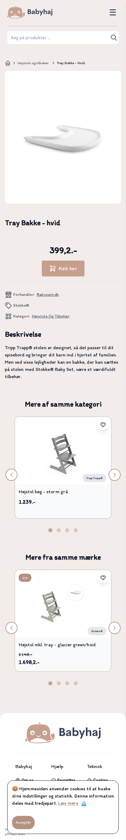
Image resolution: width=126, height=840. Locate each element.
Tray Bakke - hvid (71, 63)
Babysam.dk (48, 294)
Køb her (63, 268)
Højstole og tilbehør (33, 63)
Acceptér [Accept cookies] (23, 822)
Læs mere (68, 803)
